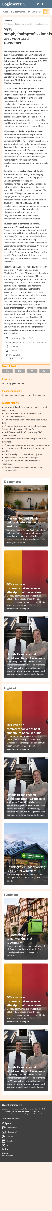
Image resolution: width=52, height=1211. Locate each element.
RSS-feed (7, 1136)
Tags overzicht (7, 1155)
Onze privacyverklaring (11, 1118)
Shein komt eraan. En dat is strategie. (21, 457)
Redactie (13, 350)
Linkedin (7, 1141)
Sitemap (5, 1153)
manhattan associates (15, 359)
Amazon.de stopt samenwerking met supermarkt (27, 445)
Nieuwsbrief (9, 1132)
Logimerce (8, 20)
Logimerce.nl (9, 1127)
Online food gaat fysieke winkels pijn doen (24, 454)
